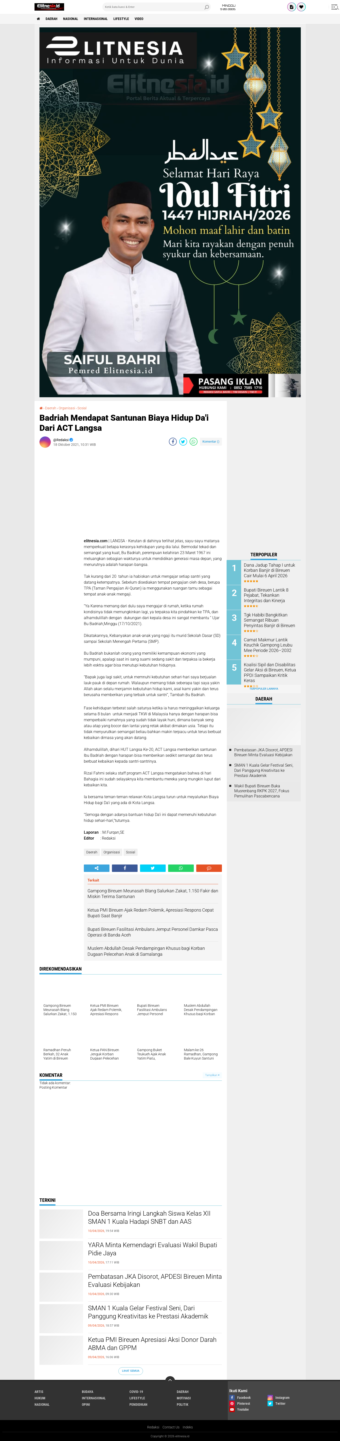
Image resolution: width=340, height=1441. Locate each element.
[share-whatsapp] (193, 442)
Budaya (87, 1392)
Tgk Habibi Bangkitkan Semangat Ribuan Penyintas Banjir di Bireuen (268, 620)
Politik (182, 1404)
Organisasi (67, 408)
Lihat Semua (130, 1370)
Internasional (96, 19)
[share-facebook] (173, 442)
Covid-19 (136, 1392)
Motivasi (184, 1398)
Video (139, 19)
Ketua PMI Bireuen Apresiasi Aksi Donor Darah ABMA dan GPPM (152, 1344)
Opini (86, 1404)
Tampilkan (212, 1075)
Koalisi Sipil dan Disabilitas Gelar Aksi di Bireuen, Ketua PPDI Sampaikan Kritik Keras (269, 669)
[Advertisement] (264, 475)
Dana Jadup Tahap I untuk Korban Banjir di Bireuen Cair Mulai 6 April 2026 (269, 570)
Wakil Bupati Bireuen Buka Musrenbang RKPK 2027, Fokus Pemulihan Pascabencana (261, 790)
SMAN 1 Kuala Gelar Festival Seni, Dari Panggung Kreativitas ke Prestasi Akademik (148, 1312)
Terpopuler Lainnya (264, 688)
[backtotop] (170, 1381)
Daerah (52, 19)
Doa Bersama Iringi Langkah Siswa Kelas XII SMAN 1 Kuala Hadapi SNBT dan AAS (149, 1217)
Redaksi (153, 1427)
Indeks (188, 1427)
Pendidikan (138, 1404)
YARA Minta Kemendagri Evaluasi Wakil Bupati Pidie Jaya (152, 1249)
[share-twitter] (183, 442)
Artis (39, 1392)
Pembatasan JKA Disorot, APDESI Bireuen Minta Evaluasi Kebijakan (155, 1281)
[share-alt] (96, 868)
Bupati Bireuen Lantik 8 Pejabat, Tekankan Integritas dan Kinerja (268, 595)
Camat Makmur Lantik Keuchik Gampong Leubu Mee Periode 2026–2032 (270, 644)
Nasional (70, 19)
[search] (156, 6)
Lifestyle (121, 19)
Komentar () (210, 441)
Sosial (82, 408)
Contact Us (170, 1427)
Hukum (40, 1398)
